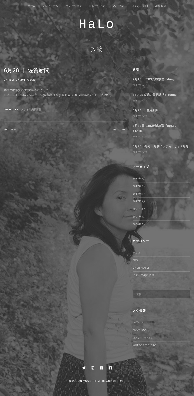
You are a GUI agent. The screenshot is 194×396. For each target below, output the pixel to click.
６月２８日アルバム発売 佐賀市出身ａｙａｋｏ (37, 95)
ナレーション (74, 5)
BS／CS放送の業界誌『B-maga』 (156, 95)
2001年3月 (139, 208)
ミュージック (97, 5)
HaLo (97, 25)
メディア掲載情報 (31, 109)
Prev (13, 129)
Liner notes (141, 267)
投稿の (140, 330)
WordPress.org (144, 345)
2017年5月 (139, 193)
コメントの (142, 337)
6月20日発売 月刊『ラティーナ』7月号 (161, 146)
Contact (119, 5)
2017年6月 (139, 186)
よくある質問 (140, 5)
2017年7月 (139, 178)
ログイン (138, 322)
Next (116, 129)
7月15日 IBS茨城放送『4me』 (154, 79)
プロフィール (50, 5)
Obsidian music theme (85, 381)
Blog (136, 252)
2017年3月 (139, 201)
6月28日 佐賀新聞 (145, 110)
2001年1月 (139, 216)
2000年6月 (139, 224)
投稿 (97, 50)
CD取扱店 (161, 5)
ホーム (32, 5)
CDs (135, 260)
